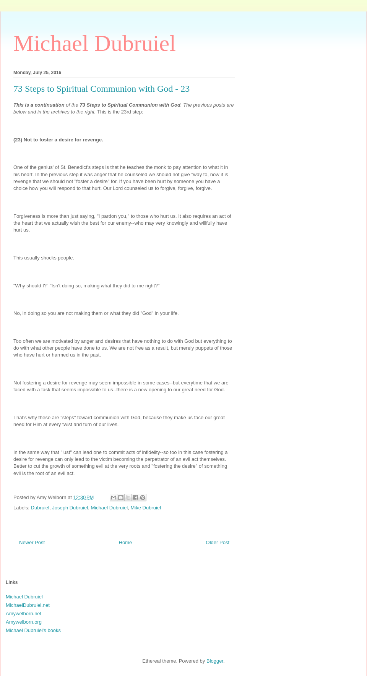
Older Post (217, 542)
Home (125, 542)
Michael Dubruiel (94, 43)
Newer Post (32, 542)
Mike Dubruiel (145, 508)
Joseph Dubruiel (70, 508)
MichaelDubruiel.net (28, 605)
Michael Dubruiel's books (33, 630)
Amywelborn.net (23, 613)
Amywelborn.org (24, 622)
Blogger (214, 661)
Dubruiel (40, 508)
